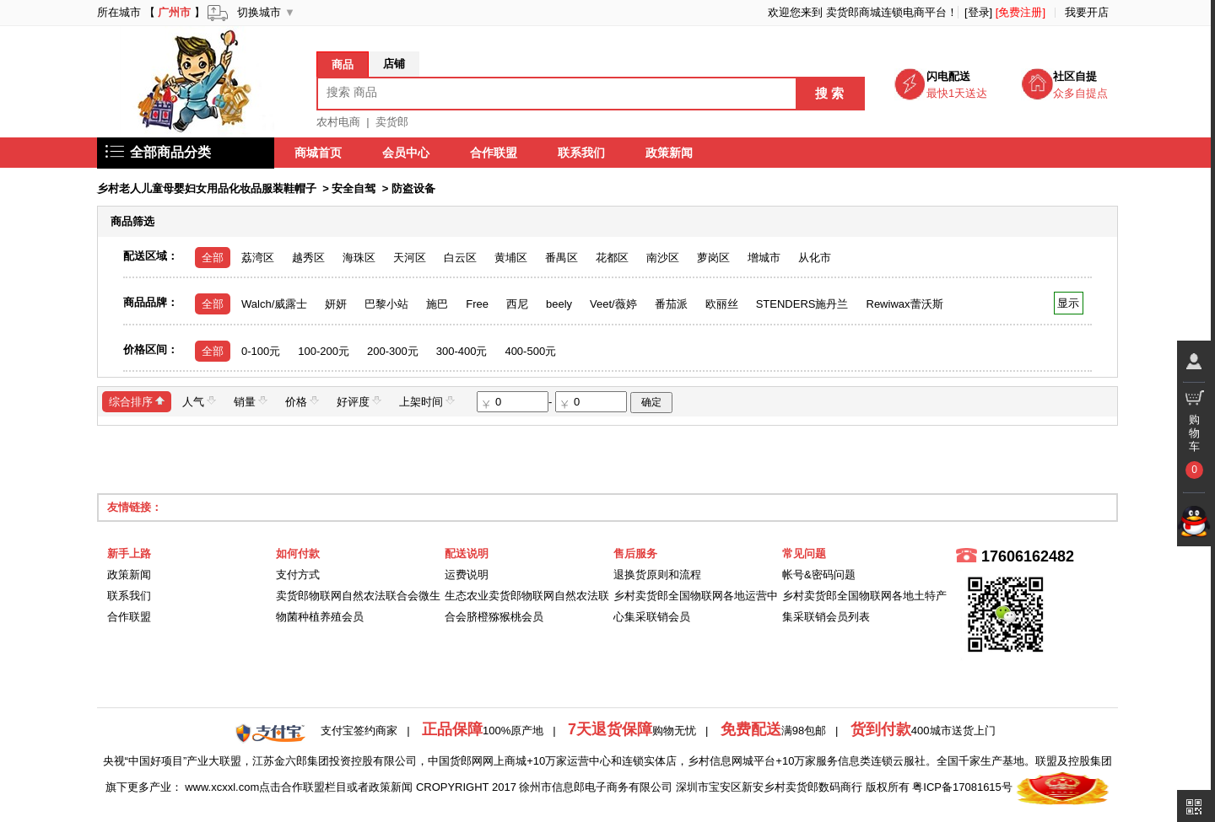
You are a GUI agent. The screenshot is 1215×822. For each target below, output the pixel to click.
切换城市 (259, 12)
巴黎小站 (386, 304)
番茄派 (671, 304)
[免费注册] (1020, 12)
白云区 (460, 257)
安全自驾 (353, 188)
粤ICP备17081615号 (962, 787)
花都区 (612, 257)
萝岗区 (713, 257)
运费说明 (467, 574)
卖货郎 (391, 122)
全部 (213, 257)
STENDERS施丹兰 (802, 304)
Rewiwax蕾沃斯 (905, 304)
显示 (1069, 303)
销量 (250, 401)
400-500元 (530, 351)
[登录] (978, 12)
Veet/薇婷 (613, 304)
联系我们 (581, 152)
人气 (199, 401)
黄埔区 (510, 257)
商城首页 (318, 152)
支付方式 (298, 574)
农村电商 (338, 122)
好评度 (359, 401)
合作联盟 (493, 152)
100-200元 (323, 351)
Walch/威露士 (274, 304)
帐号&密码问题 (819, 574)
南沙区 (662, 257)
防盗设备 (413, 188)
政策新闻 (669, 152)
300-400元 (462, 351)
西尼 (517, 304)
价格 (302, 401)
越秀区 (308, 257)
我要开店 (1087, 12)
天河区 (409, 257)
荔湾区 (257, 257)
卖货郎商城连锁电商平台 (886, 12)
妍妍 (336, 304)
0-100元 (260, 351)
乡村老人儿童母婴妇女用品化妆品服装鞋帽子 (206, 188)
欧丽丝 (721, 304)
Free (477, 304)
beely (559, 304)
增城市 (764, 257)
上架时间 (427, 401)
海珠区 (359, 257)
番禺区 (561, 257)
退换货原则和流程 (657, 574)
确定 (651, 402)
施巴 (437, 304)
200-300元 (392, 351)
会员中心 (405, 152)
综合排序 (137, 401)
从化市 (814, 257)
